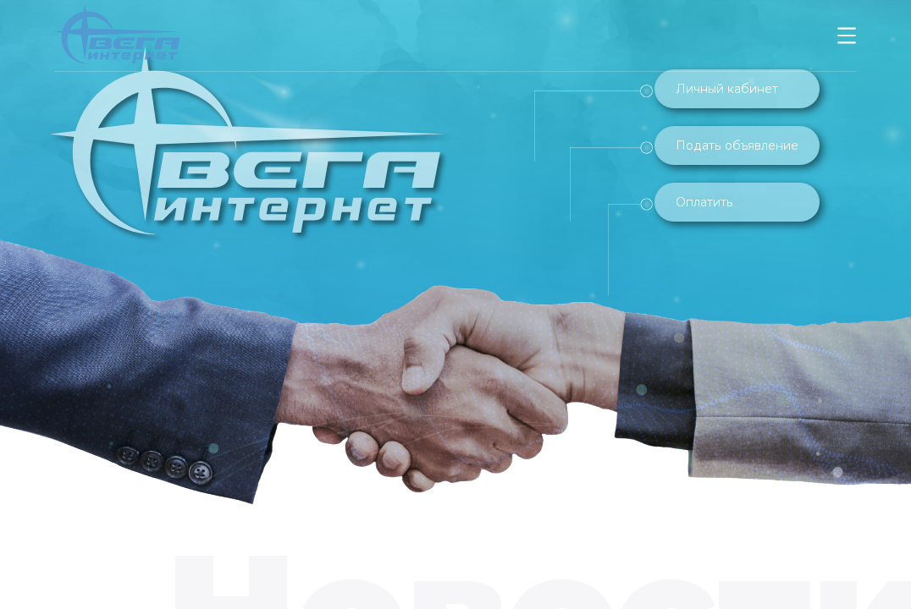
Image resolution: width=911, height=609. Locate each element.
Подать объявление (737, 145)
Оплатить (704, 202)
